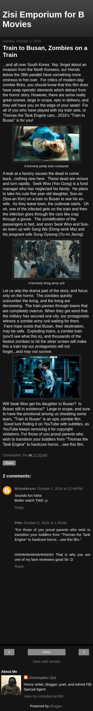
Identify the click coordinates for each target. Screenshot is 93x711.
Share (9, 463)
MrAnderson (25, 489)
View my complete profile (43, 696)
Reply (19, 508)
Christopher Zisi (42, 678)
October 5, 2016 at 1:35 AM (45, 523)
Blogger (56, 706)
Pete (18, 523)
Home (46, 652)
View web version (47, 661)
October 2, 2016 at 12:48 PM (60, 489)
